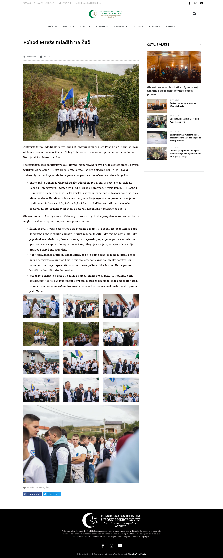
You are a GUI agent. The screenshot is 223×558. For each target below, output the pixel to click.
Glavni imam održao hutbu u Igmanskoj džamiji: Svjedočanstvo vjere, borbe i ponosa (172, 91)
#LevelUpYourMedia (137, 554)
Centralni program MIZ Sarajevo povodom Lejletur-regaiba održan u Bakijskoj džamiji (185, 153)
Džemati (102, 26)
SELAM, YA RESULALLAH (44, 3)
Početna (52, 26)
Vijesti (85, 26)
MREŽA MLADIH (65, 3)
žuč (48, 487)
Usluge (138, 26)
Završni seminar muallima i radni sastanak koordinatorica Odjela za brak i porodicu (185, 138)
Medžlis (68, 26)
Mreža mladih (35, 487)
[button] (194, 14)
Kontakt (170, 26)
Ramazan (26, 3)
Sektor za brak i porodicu (88, 3)
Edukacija (120, 26)
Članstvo (154, 26)
